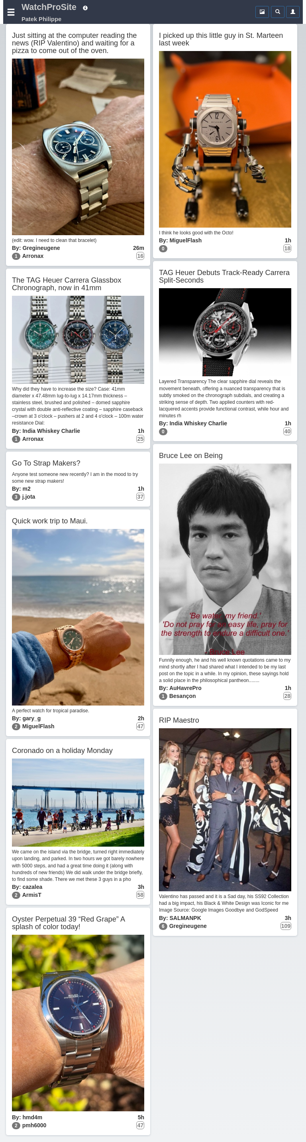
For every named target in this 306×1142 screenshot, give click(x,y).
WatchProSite (49, 7)
